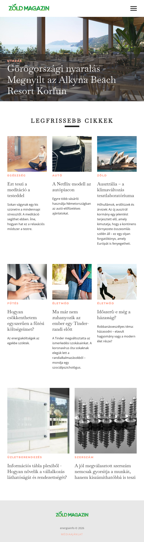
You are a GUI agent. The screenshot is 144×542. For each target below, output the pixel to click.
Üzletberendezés (24, 457)
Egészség (16, 175)
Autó (57, 175)
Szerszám (84, 457)
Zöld (102, 175)
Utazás (14, 61)
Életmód (61, 303)
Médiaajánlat (72, 534)
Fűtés (13, 303)
